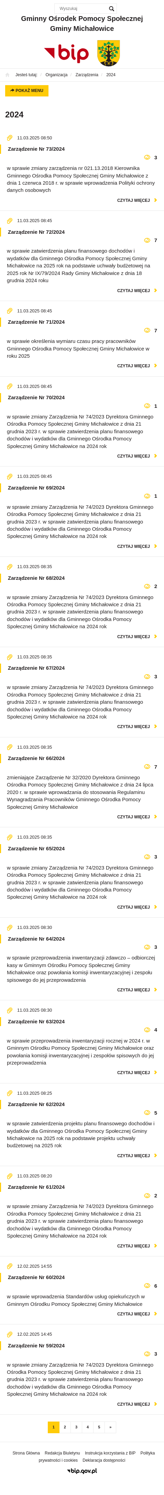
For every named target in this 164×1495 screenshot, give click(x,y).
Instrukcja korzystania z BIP (110, 1453)
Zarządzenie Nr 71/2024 (36, 322)
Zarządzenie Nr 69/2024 (36, 488)
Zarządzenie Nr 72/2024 (36, 232)
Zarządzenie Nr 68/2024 (36, 578)
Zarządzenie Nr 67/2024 (36, 668)
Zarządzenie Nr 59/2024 (36, 1345)
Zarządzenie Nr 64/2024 (36, 939)
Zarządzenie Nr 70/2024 (36, 397)
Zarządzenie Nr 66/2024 (36, 758)
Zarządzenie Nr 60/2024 (36, 1277)
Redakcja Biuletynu (62, 1453)
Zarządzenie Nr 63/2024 (36, 1021)
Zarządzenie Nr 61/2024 (36, 1187)
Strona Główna (26, 1453)
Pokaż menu (26, 90)
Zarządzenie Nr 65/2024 (36, 848)
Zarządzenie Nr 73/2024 (36, 149)
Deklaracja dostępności (104, 1460)
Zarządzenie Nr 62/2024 (36, 1104)
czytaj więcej (133, 200)
